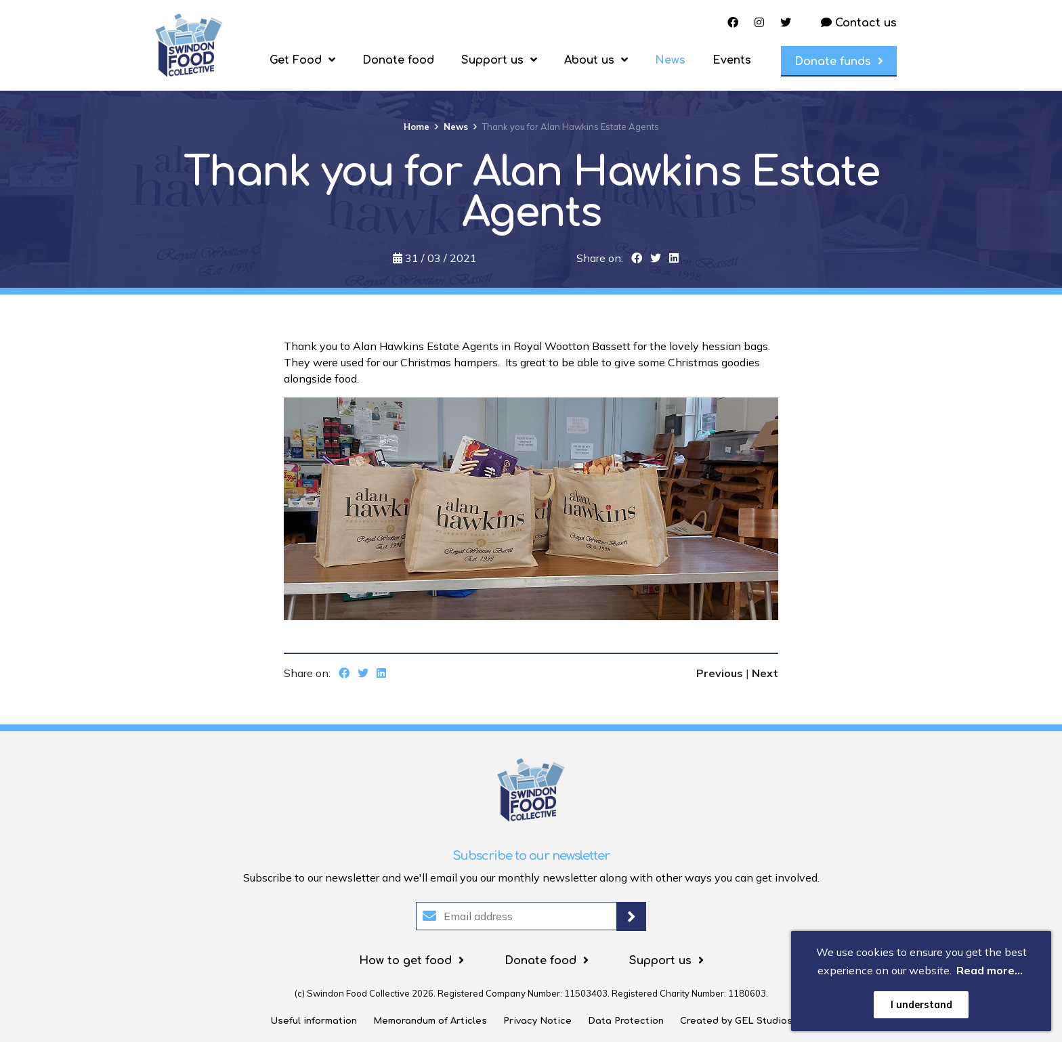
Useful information (313, 1021)
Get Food (296, 60)
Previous (721, 673)
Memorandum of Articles (430, 1021)
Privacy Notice (537, 1021)
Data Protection (626, 1021)
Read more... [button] (989, 970)
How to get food (405, 961)
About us (589, 60)
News (670, 60)
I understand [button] (921, 1005)
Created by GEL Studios (736, 1021)
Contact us (859, 23)
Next (765, 673)
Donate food (398, 60)
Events (732, 60)
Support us (492, 60)
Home (416, 126)
